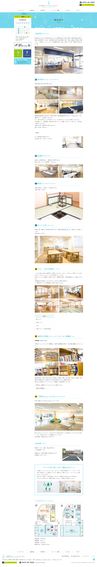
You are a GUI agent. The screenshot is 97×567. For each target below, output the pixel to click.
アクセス (67, 10)
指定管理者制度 (65, 556)
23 (28, 30)
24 (16, 32)
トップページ (20, 10)
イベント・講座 (55, 10)
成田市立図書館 (40, 388)
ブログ (78, 10)
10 (16, 28)
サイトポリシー (86, 556)
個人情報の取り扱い (75, 556)
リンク (93, 556)
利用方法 (43, 10)
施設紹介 (32, 10)
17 (16, 30)
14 (24, 28)
